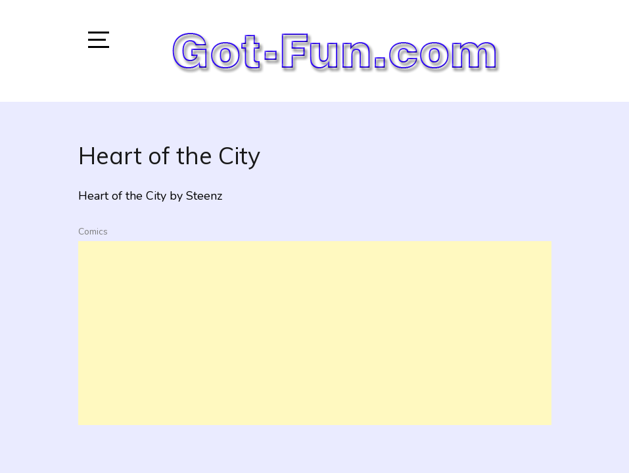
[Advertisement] (314, 333)
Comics (93, 231)
